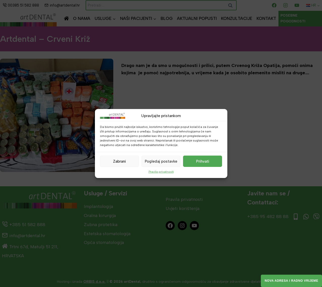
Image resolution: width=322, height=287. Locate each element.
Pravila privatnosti (161, 171)
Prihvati (202, 161)
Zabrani (119, 161)
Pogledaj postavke (161, 161)
